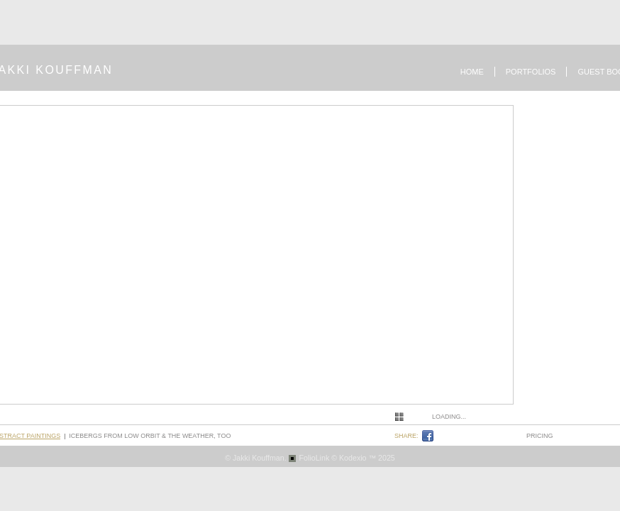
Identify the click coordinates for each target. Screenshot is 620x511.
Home (472, 71)
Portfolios (531, 71)
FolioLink (314, 458)
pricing (539, 435)
